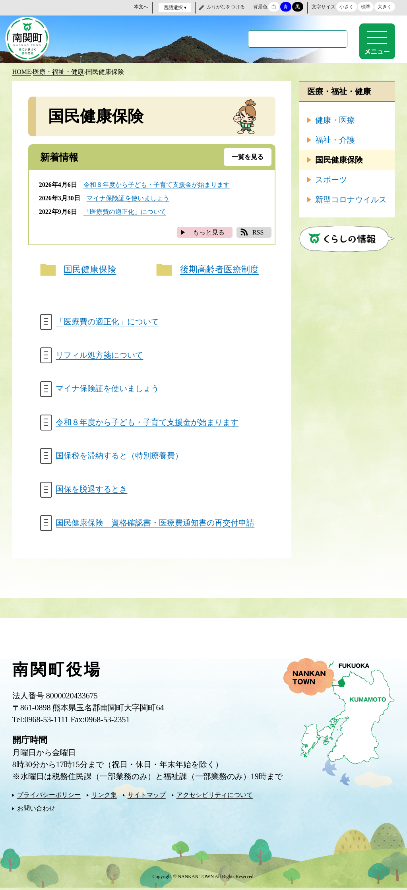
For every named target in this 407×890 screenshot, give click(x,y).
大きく (385, 7)
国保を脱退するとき (92, 491)
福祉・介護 (335, 139)
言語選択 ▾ (175, 7)
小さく (346, 7)
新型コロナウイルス (351, 199)
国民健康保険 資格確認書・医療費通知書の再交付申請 (155, 524)
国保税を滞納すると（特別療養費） (119, 457)
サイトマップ (147, 796)
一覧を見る (248, 156)
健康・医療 (335, 119)
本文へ (141, 7)
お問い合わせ (36, 810)
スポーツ (331, 179)
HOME (21, 71)
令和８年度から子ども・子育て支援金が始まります (156, 184)
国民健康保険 (90, 270)
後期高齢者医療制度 (219, 270)
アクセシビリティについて (214, 796)
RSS (258, 232)
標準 (365, 7)
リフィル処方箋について (99, 355)
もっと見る (209, 232)
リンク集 (104, 796)
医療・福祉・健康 (58, 71)
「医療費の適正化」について (124, 211)
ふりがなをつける (226, 7)
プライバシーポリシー (49, 796)
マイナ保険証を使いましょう (128, 197)
